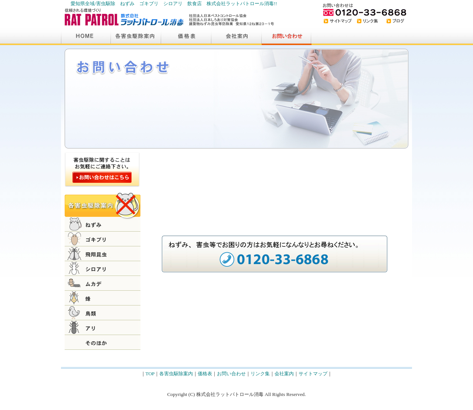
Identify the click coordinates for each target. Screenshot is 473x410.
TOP (150, 373)
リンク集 (260, 373)
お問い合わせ (231, 373)
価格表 (205, 373)
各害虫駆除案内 (176, 373)
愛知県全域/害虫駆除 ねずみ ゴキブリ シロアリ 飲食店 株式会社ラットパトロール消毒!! (174, 3)
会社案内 (284, 373)
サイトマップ (313, 373)
